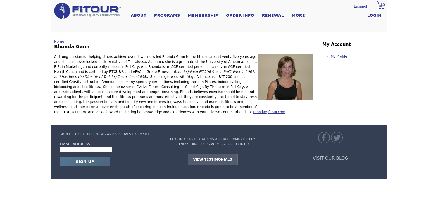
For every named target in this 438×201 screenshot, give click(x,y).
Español (360, 6)
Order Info (240, 15)
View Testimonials (212, 159)
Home (59, 42)
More (298, 15)
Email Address (76, 144)
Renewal (273, 15)
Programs (167, 15)
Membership (203, 15)
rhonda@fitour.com (269, 112)
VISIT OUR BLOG (330, 158)
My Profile (339, 56)
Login (374, 15)
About (138, 15)
